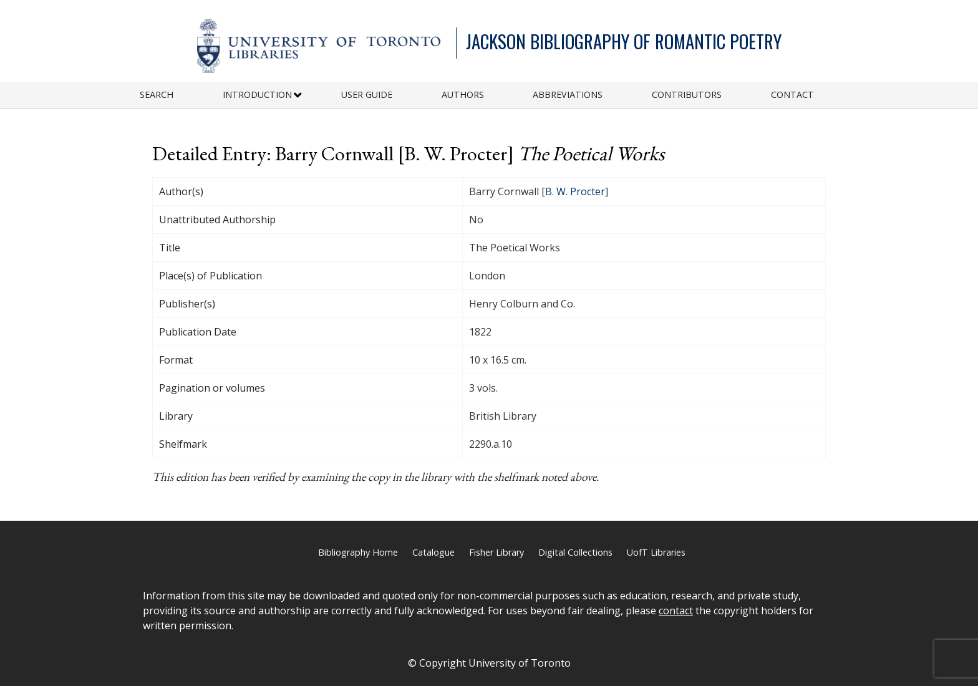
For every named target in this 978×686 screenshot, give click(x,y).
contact (676, 610)
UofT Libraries (656, 552)
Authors (463, 94)
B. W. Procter (575, 191)
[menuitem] (181, 95)
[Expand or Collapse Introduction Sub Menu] (297, 95)
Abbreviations (568, 94)
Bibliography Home (358, 552)
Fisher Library (496, 552)
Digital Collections (575, 552)
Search (156, 94)
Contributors (687, 94)
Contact (792, 94)
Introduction (257, 94)
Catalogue (433, 552)
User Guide (366, 94)
